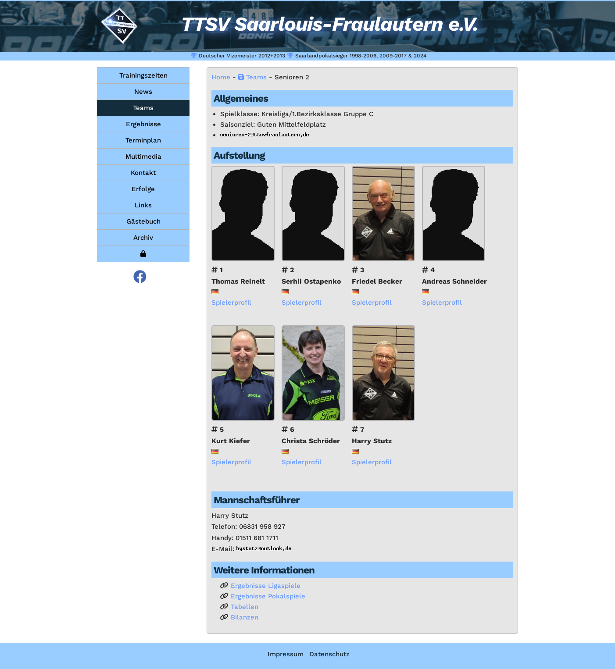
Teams (143, 108)
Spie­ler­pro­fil (231, 302)
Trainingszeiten (143, 75)
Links (143, 205)
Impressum (286, 654)
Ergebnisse (143, 124)
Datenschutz (329, 654)
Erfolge (143, 189)
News (143, 92)
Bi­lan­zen (244, 617)
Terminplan (143, 140)
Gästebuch (143, 221)
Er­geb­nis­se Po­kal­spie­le (268, 596)
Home (220, 77)
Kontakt (143, 173)
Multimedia (143, 156)
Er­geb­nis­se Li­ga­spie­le (265, 586)
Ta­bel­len (244, 607)
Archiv (143, 238)
